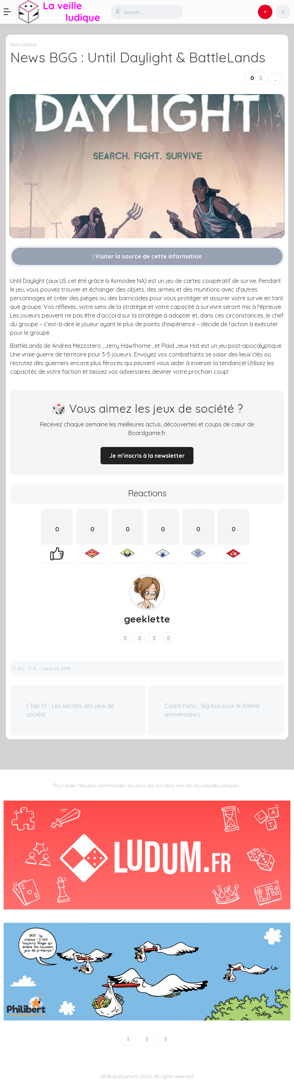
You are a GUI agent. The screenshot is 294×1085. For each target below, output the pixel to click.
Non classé (23, 44)
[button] (11, 12)
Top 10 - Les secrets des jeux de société (70, 710)
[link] (276, 78)
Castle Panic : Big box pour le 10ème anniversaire (211, 710)
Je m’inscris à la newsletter (147, 455)
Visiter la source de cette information (147, 256)
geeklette (147, 619)
